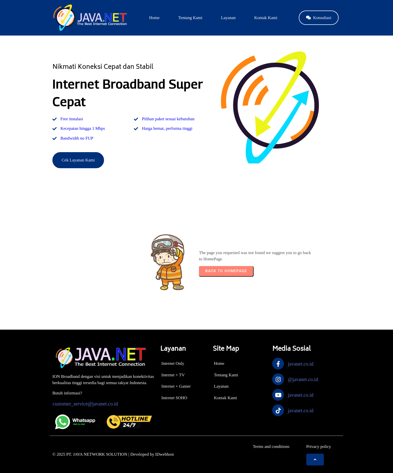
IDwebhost (164, 454)
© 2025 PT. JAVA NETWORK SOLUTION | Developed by (103, 454)
